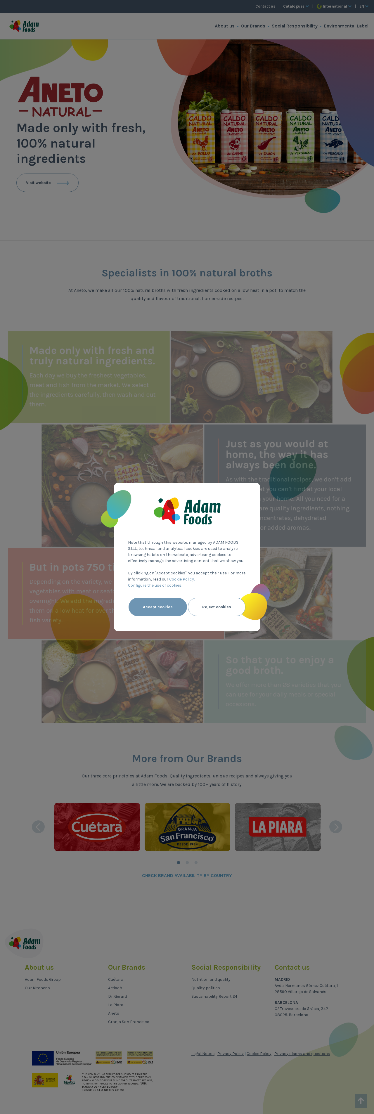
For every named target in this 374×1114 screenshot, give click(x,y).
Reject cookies (216, 606)
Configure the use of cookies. (155, 585)
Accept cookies (158, 606)
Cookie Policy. (182, 579)
